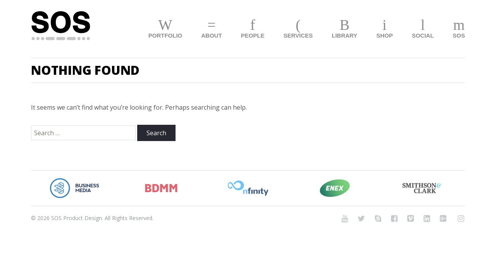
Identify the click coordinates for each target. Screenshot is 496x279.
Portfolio (165, 35)
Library (344, 35)
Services (298, 35)
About (211, 35)
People (253, 35)
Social (423, 35)
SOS (459, 35)
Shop (384, 35)
